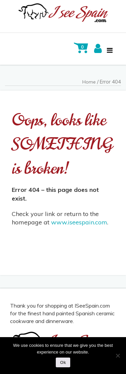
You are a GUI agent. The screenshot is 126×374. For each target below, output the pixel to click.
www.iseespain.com (79, 222)
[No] (117, 355)
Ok (63, 362)
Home (89, 82)
